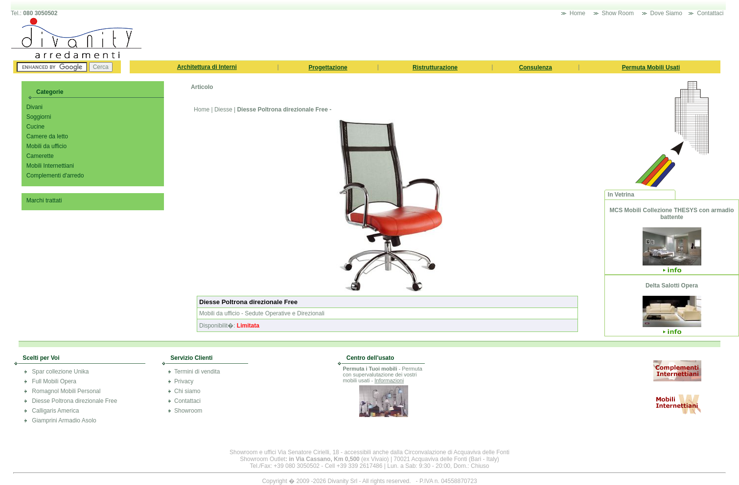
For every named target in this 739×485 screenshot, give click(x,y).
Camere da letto (47, 136)
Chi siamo (187, 391)
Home (578, 13)
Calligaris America (55, 410)
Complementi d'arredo (55, 175)
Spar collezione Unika (60, 371)
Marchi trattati (44, 200)
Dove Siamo (666, 13)
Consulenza (535, 67)
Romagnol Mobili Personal (66, 391)
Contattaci (711, 13)
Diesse (223, 109)
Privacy (183, 381)
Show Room (618, 13)
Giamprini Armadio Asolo (64, 420)
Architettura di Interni (207, 67)
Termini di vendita (197, 371)
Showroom (188, 410)
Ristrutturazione (435, 67)
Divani (34, 107)
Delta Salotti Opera (672, 285)
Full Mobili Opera (54, 381)
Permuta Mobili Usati (651, 67)
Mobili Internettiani (50, 165)
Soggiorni (38, 116)
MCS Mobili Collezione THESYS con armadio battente (672, 213)
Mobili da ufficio (46, 146)
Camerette (40, 156)
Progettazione (327, 67)
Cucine (35, 126)
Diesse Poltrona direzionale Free (74, 400)
